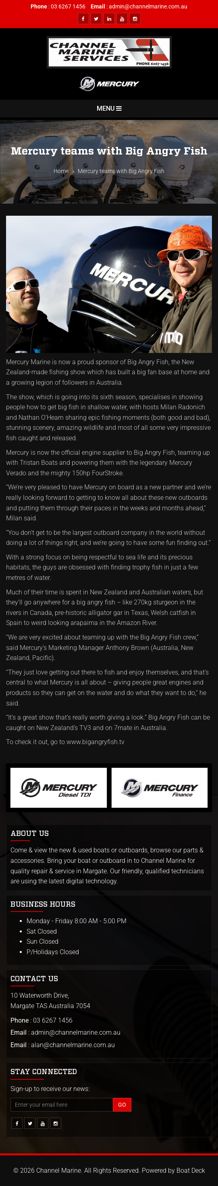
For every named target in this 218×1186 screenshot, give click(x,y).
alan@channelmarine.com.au (73, 1045)
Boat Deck (190, 1170)
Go (122, 1104)
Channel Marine (58, 1170)
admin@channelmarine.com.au (148, 6)
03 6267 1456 (68, 6)
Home (61, 171)
